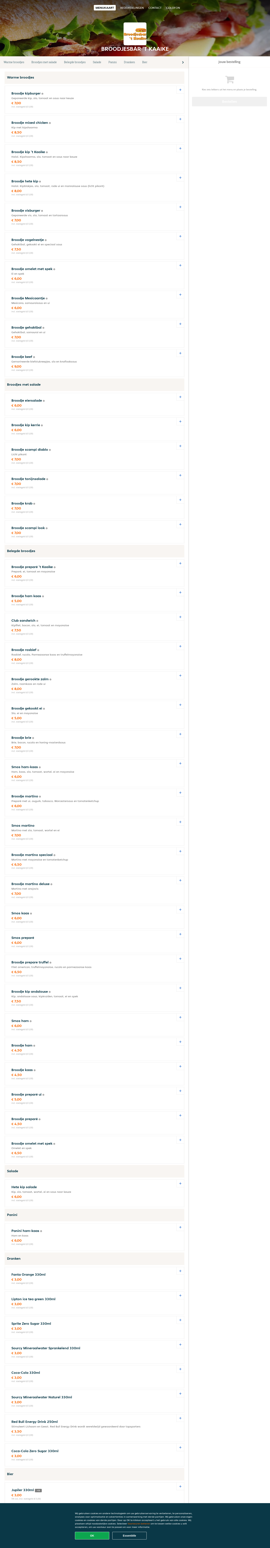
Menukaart (105, 8)
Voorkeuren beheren (139, 1523)
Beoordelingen (132, 8)
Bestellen (229, 101)
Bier (144, 62)
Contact (155, 8)
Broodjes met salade (44, 62)
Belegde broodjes (75, 62)
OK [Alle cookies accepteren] (92, 1535)
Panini (112, 62)
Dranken (129, 62)
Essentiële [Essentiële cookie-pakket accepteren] (129, 1535)
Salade (97, 62)
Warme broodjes (14, 62)
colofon (173, 8)
